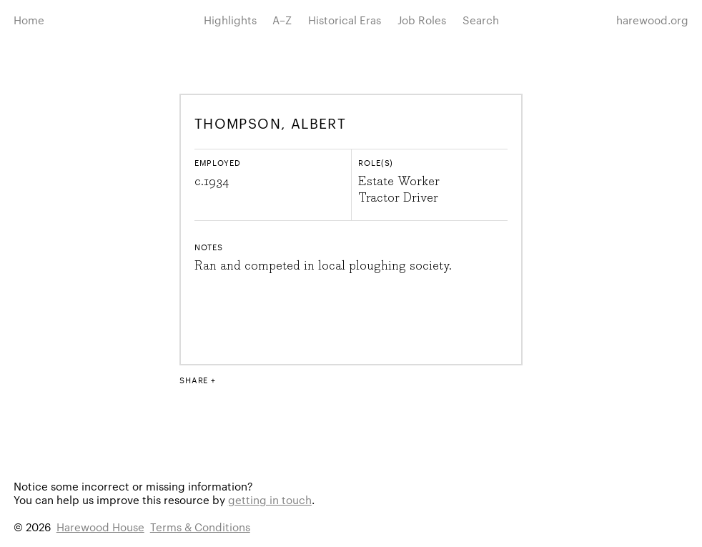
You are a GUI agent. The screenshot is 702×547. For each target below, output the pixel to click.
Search (481, 19)
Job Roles (421, 19)
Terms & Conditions (200, 526)
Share (193, 379)
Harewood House (100, 526)
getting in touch (270, 499)
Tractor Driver (398, 198)
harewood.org (652, 19)
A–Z (282, 19)
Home (29, 19)
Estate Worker (399, 181)
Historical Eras (344, 19)
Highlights (230, 19)
